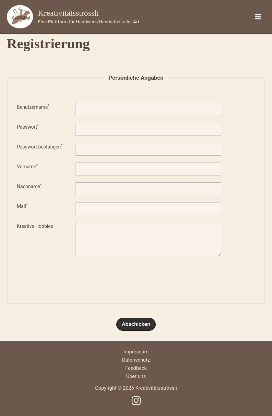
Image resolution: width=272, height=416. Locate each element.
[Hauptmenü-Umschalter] (258, 17)
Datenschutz (136, 360)
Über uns (136, 376)
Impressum (136, 352)
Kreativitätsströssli (68, 13)
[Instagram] (136, 400)
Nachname (29, 186)
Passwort (28, 127)
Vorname (27, 166)
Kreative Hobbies (35, 226)
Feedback (136, 368)
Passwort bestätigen (39, 147)
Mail (22, 206)
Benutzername (33, 107)
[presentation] (136, 276)
